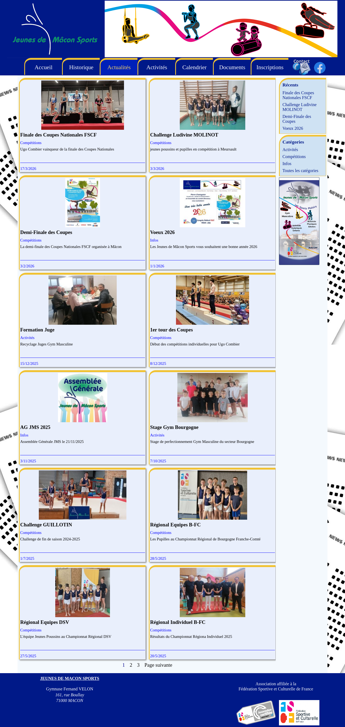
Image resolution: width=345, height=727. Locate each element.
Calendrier (194, 67)
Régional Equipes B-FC (175, 524)
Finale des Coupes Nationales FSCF (58, 135)
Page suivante (158, 665)
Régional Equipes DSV (44, 622)
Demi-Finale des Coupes (46, 232)
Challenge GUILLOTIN (46, 524)
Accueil (43, 67)
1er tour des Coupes (171, 330)
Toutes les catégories (300, 170)
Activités (27, 337)
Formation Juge (37, 330)
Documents (232, 67)
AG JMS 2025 (35, 427)
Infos (154, 240)
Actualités (118, 67)
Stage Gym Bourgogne (174, 427)
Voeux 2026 (162, 232)
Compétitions (31, 143)
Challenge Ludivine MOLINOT (184, 135)
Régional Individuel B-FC (177, 622)
